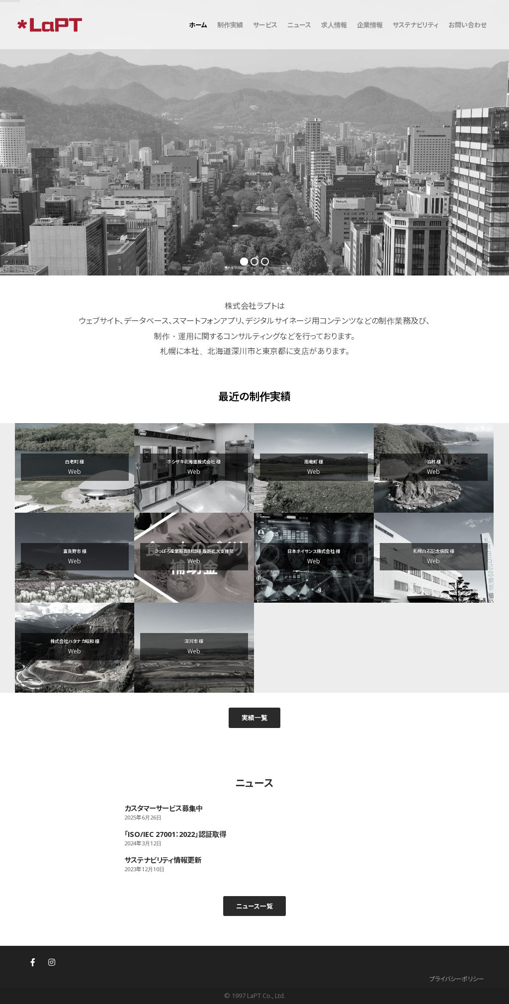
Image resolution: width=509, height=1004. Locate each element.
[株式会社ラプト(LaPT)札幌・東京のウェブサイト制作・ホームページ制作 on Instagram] (52, 962)
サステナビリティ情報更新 (162, 860)
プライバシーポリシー (456, 979)
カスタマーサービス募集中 (163, 808)
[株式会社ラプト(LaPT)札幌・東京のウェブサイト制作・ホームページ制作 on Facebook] (33, 962)
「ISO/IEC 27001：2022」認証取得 (175, 834)
